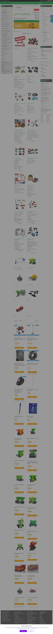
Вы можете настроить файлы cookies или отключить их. (26, 628)
